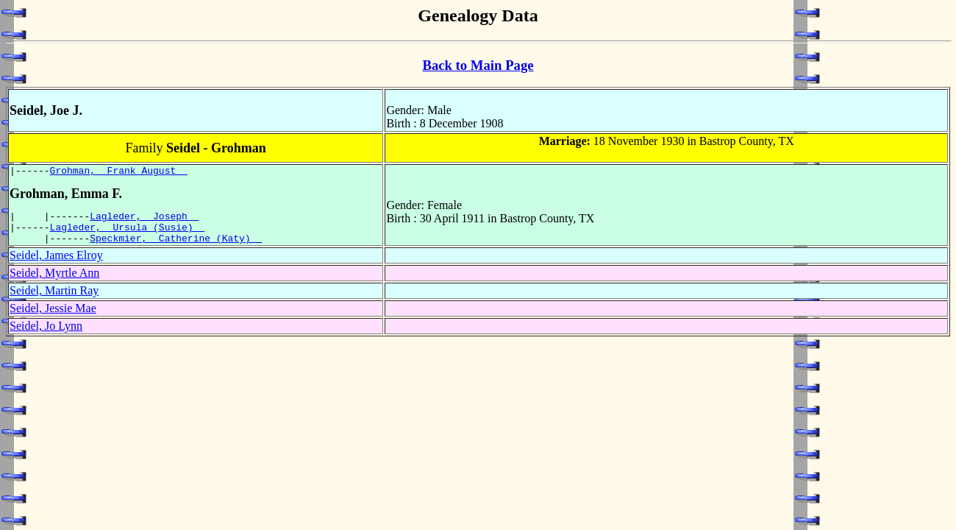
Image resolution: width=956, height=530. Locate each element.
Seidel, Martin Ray (54, 299)
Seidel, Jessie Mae (53, 317)
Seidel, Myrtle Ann (54, 281)
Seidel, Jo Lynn (46, 334)
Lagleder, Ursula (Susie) (127, 233)
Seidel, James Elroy (56, 264)
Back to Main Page (477, 65)
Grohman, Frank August (119, 172)
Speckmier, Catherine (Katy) (176, 246)
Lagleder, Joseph (144, 220)
